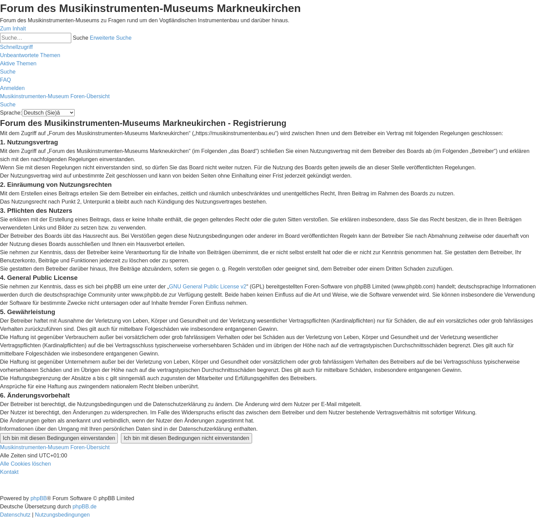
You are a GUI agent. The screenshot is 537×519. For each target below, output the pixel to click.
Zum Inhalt (13, 28)
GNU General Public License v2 (208, 286)
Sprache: (11, 113)
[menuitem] (30, 55)
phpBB (38, 498)
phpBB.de (85, 506)
